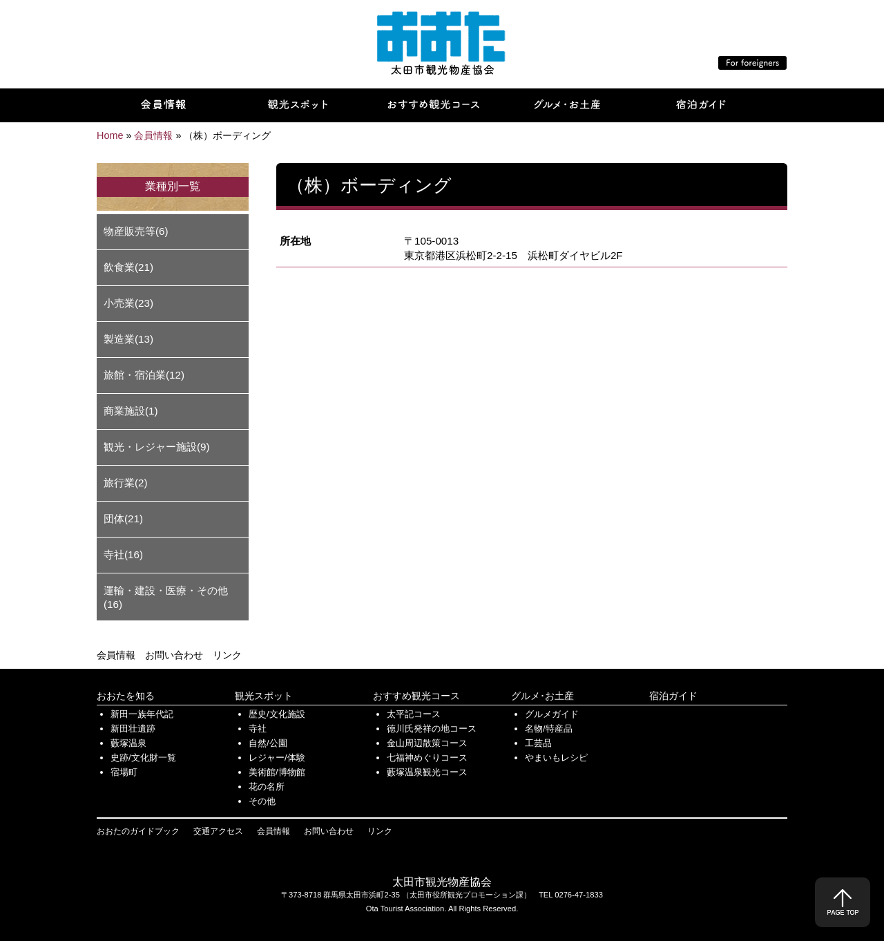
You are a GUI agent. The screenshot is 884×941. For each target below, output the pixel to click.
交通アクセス (218, 831)
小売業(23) (128, 303)
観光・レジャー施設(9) (157, 447)
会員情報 (116, 654)
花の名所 (267, 786)
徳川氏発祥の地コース (432, 728)
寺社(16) (123, 554)
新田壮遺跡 (132, 728)
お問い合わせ (174, 654)
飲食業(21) (128, 267)
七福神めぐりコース (427, 757)
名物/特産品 (549, 728)
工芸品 (538, 743)
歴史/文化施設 (277, 714)
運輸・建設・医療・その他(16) (166, 597)
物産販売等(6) (136, 231)
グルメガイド (552, 714)
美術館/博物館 (277, 772)
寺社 (258, 728)
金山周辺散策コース (427, 743)
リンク (227, 654)
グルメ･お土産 (542, 695)
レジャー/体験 (277, 757)
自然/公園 (268, 743)
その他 (262, 801)
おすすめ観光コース (416, 695)
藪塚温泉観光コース (427, 772)
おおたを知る (126, 695)
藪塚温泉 (128, 743)
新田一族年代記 (141, 714)
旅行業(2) (126, 482)
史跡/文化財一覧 (143, 757)
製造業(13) (128, 339)
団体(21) (123, 518)
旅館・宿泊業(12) (144, 375)
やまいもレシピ (556, 757)
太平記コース (414, 714)
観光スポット (264, 695)
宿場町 (123, 772)
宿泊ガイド (673, 695)
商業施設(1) (131, 411)
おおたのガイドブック (138, 831)
